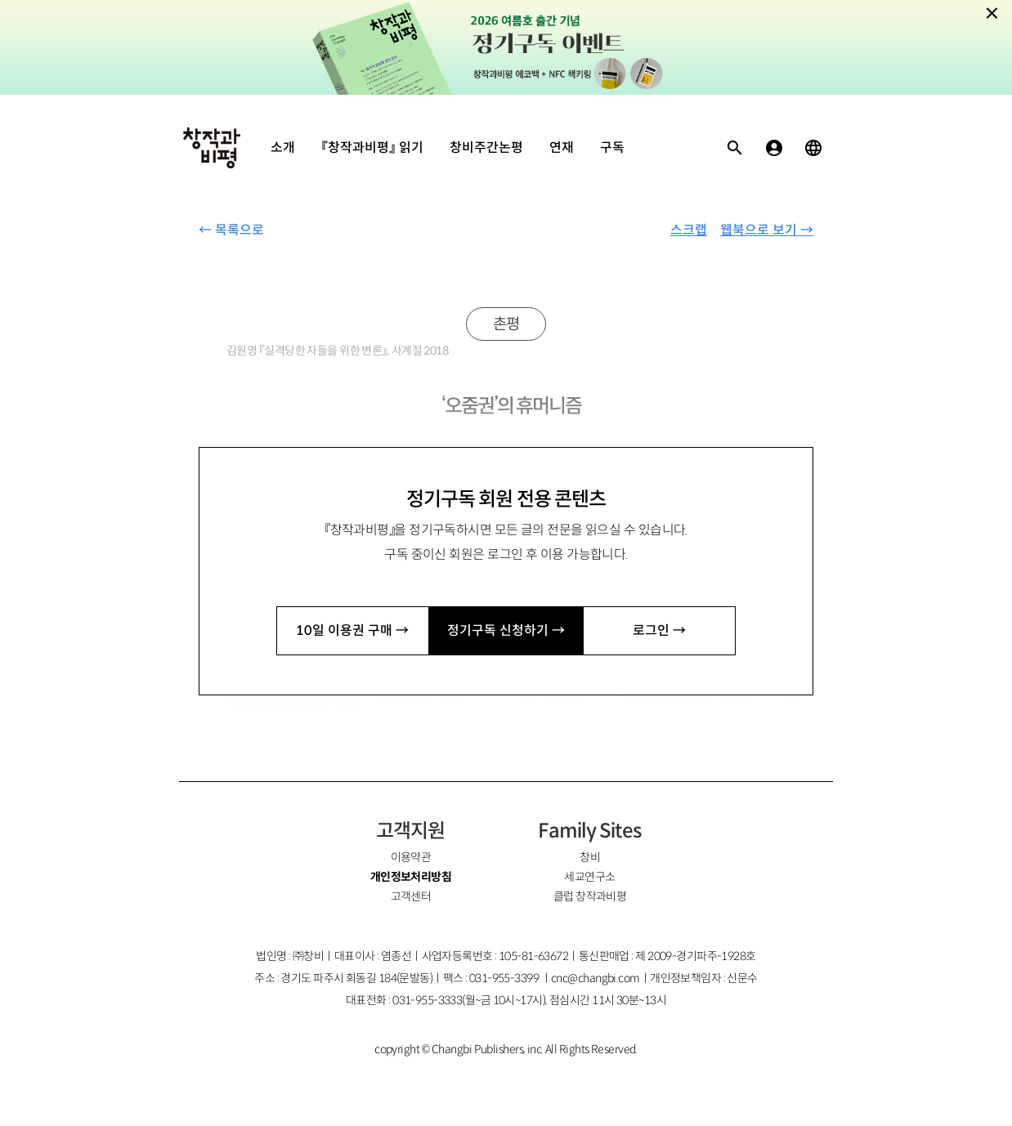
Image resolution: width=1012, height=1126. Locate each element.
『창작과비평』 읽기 (372, 147)
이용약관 (411, 857)
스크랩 (688, 230)
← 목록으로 (231, 230)
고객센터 (411, 896)
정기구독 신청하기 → (506, 630)
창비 (590, 857)
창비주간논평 (486, 147)
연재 (561, 147)
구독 (612, 147)
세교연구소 (589, 876)
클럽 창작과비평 (590, 896)
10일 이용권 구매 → (352, 630)
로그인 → (659, 630)
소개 (283, 147)
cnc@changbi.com (595, 978)
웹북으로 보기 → (766, 230)
